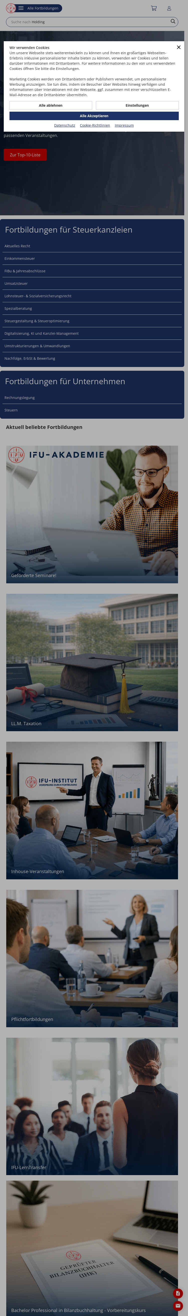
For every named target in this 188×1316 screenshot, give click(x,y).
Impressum (124, 125)
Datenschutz (64, 125)
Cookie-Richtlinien (95, 125)
